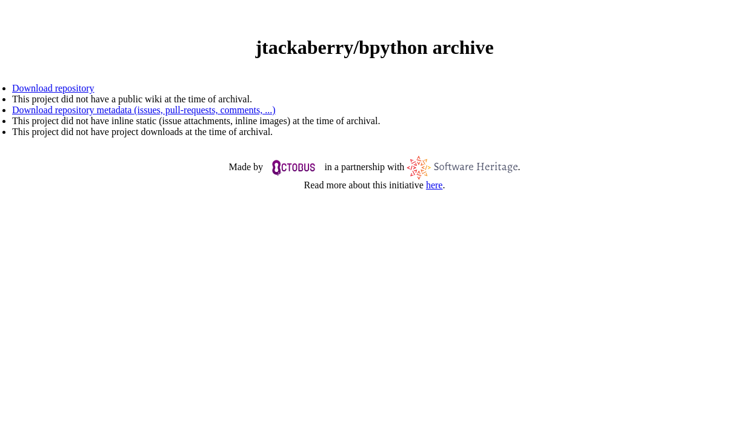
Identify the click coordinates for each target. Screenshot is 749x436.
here (434, 185)
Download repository (53, 88)
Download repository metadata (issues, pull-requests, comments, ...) (144, 110)
